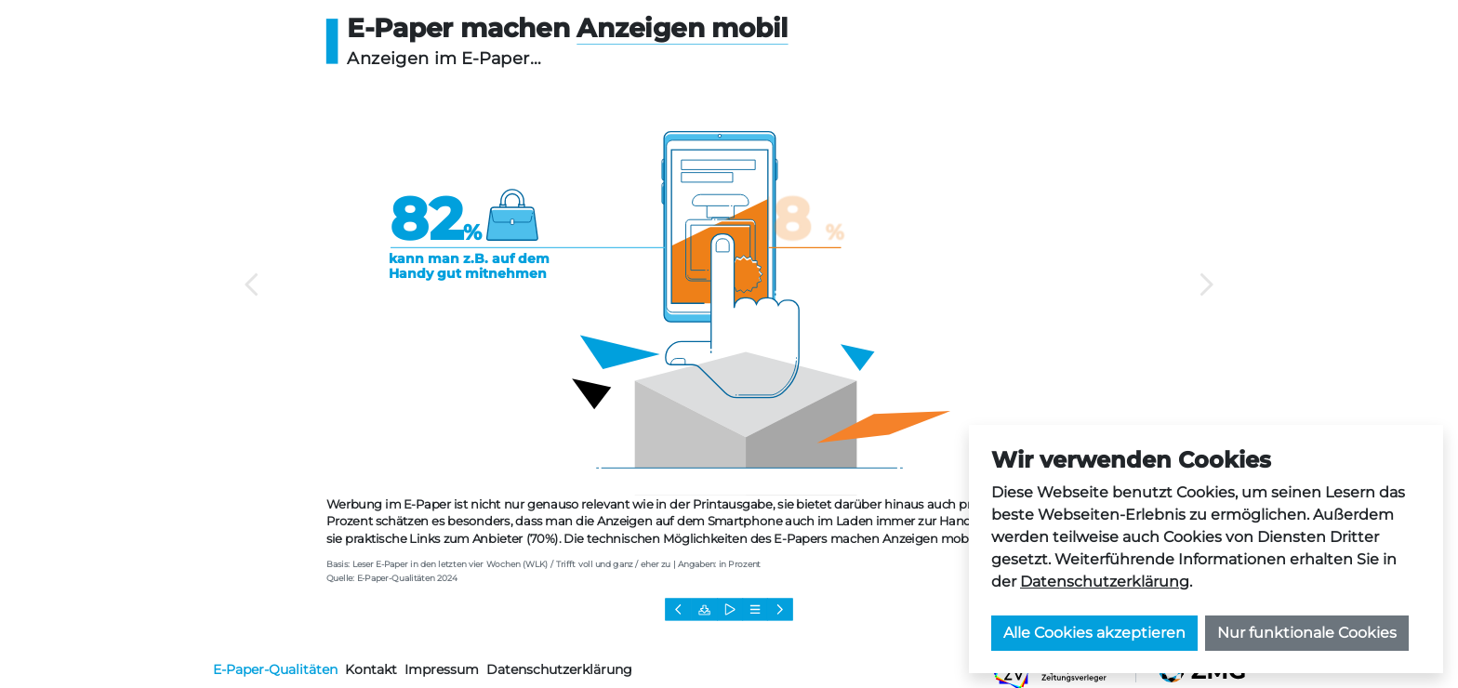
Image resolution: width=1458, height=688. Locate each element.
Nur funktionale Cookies (1307, 633)
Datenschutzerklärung (1104, 581)
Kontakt (371, 669)
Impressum (441, 669)
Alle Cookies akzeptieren (1094, 633)
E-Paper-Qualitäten (275, 669)
